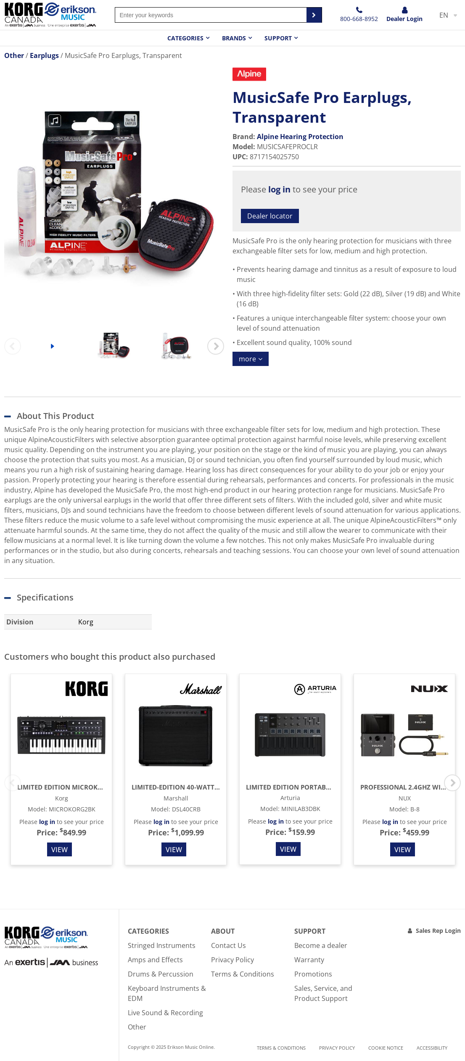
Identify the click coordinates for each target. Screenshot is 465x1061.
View (59, 849)
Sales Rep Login (438, 931)
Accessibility (432, 1048)
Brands (234, 38)
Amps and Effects (155, 959)
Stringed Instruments (162, 945)
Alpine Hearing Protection (300, 136)
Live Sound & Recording (165, 1012)
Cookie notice (385, 1048)
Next (215, 346)
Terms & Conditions (242, 974)
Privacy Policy (232, 959)
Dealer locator (270, 216)
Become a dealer (320, 945)
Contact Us (228, 945)
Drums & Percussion (160, 974)
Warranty (309, 959)
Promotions (313, 974)
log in (279, 189)
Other (137, 1027)
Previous (12, 346)
